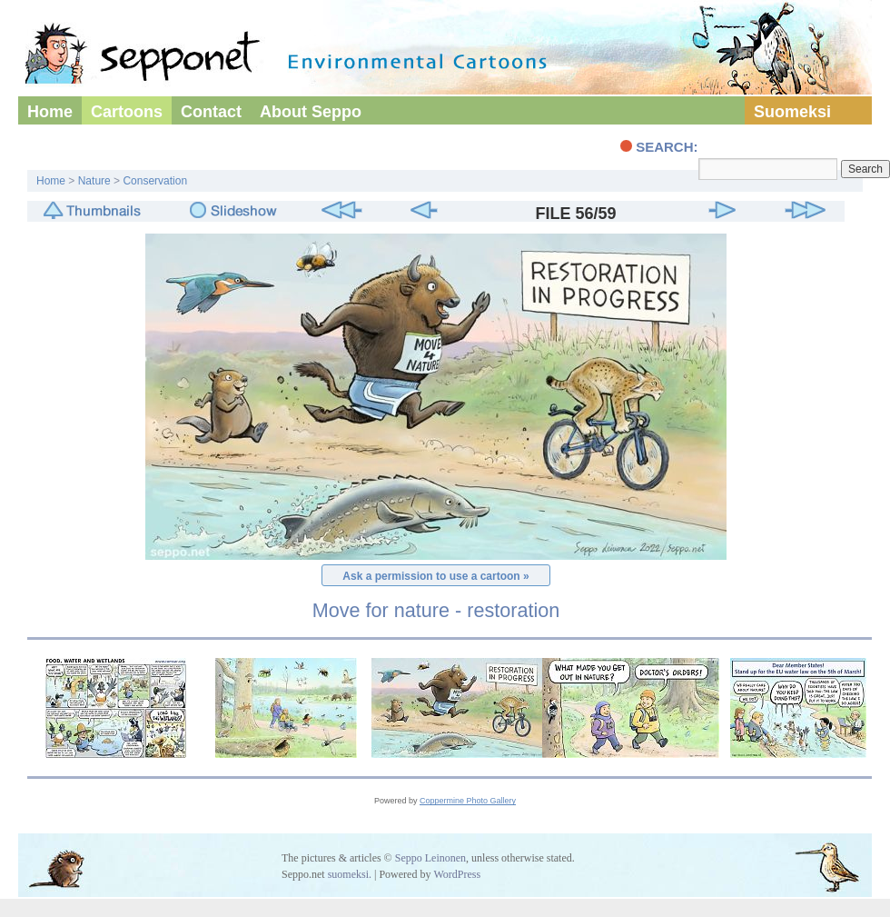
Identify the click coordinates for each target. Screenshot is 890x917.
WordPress (456, 874)
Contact (211, 112)
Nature (94, 180)
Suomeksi (792, 112)
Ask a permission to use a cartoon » (435, 576)
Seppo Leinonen (430, 858)
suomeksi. (349, 874)
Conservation (155, 180)
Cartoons (127, 112)
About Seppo (310, 112)
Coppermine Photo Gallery (468, 800)
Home (50, 112)
